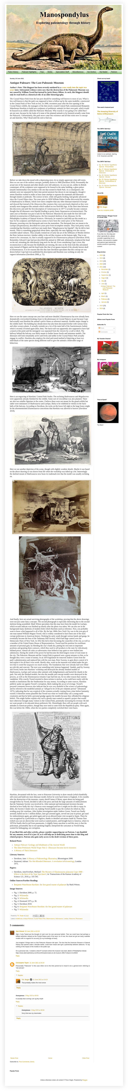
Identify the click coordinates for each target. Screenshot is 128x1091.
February (104, 299)
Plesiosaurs (79, 918)
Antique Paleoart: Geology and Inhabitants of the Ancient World (39, 845)
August (103, 278)
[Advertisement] (107, 387)
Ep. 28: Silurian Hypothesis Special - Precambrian (108, 165)
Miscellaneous (77, 72)
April (103, 293)
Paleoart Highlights (29, 72)
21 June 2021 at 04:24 (37, 963)
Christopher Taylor (22, 963)
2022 (101, 264)
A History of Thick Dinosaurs (25, 850)
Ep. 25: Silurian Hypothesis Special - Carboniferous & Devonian (108, 181)
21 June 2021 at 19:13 (40, 980)
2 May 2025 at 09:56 (37, 1010)
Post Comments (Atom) (26, 1062)
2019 (101, 308)
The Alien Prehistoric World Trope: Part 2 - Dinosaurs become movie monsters (45, 848)
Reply (18, 956)
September (105, 275)
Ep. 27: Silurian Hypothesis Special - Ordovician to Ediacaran (108, 171)
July (102, 281)
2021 (101, 267)
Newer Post (14, 1058)
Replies (20, 975)
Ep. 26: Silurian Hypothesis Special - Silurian (108, 176)
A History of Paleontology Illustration (42, 858)
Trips (42, 72)
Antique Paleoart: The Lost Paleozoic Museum (108, 288)
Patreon (114, 72)
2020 (101, 305)
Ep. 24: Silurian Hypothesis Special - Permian (108, 186)
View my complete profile (105, 210)
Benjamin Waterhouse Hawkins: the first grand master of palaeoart (46, 907)
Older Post (85, 1058)
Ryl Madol (103, 72)
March (103, 296)
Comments (103, 332)
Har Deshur (91, 72)
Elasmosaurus (50, 918)
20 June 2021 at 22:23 (32, 931)
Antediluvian (19, 918)
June (103, 284)
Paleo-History (13, 72)
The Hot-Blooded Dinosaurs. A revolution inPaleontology (51, 861)
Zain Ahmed (20, 931)
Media (50, 72)
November (105, 269)
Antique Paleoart (28, 918)
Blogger (84, 1080)
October (104, 272)
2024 (101, 258)
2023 (101, 261)
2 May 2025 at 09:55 (31, 996)
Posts (101, 328)
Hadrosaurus (59, 918)
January (104, 302)
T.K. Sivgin (25, 980)
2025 (101, 255)
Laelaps (66, 918)
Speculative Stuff (62, 72)
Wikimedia (24, 895)
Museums (72, 918)
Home (50, 1058)
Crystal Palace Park (40, 918)
